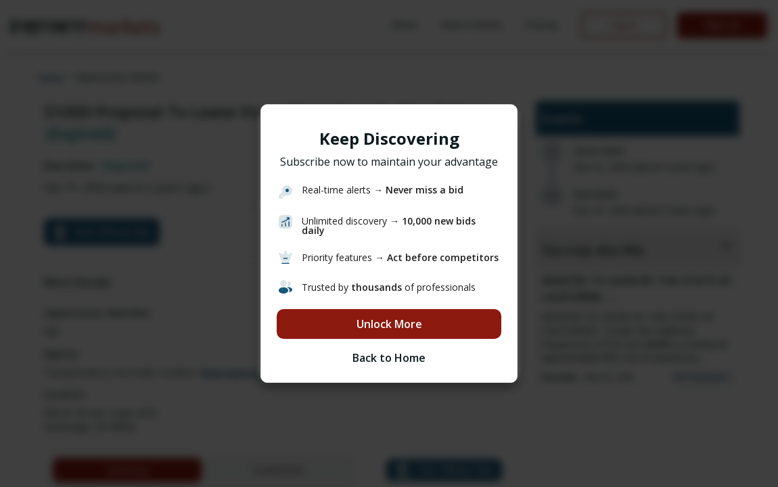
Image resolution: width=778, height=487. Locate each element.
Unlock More (389, 324)
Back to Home (389, 357)
